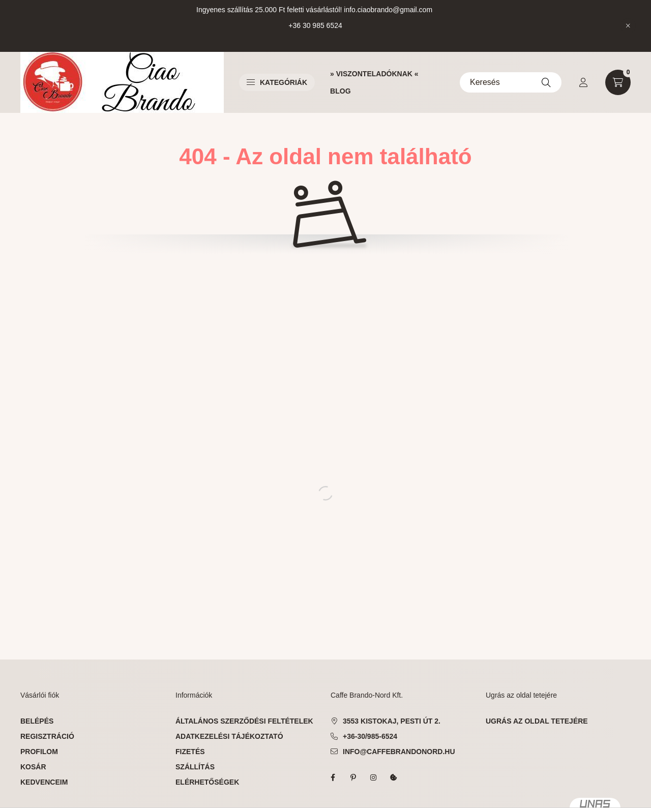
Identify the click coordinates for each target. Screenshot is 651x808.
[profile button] (583, 82)
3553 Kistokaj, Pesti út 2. (391, 721)
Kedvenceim (44, 782)
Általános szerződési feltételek (244, 721)
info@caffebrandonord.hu (399, 751)
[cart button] (618, 82)
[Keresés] (510, 82)
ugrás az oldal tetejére (537, 721)
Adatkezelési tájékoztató (229, 736)
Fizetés (190, 751)
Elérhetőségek (207, 782)
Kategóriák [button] (277, 82)
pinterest (353, 777)
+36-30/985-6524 (370, 736)
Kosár (33, 767)
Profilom (39, 751)
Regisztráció (47, 736)
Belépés (36, 721)
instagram (373, 777)
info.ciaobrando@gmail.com (388, 10)
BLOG (340, 91)
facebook (332, 777)
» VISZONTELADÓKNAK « (374, 74)
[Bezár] (628, 26)
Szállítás (195, 767)
